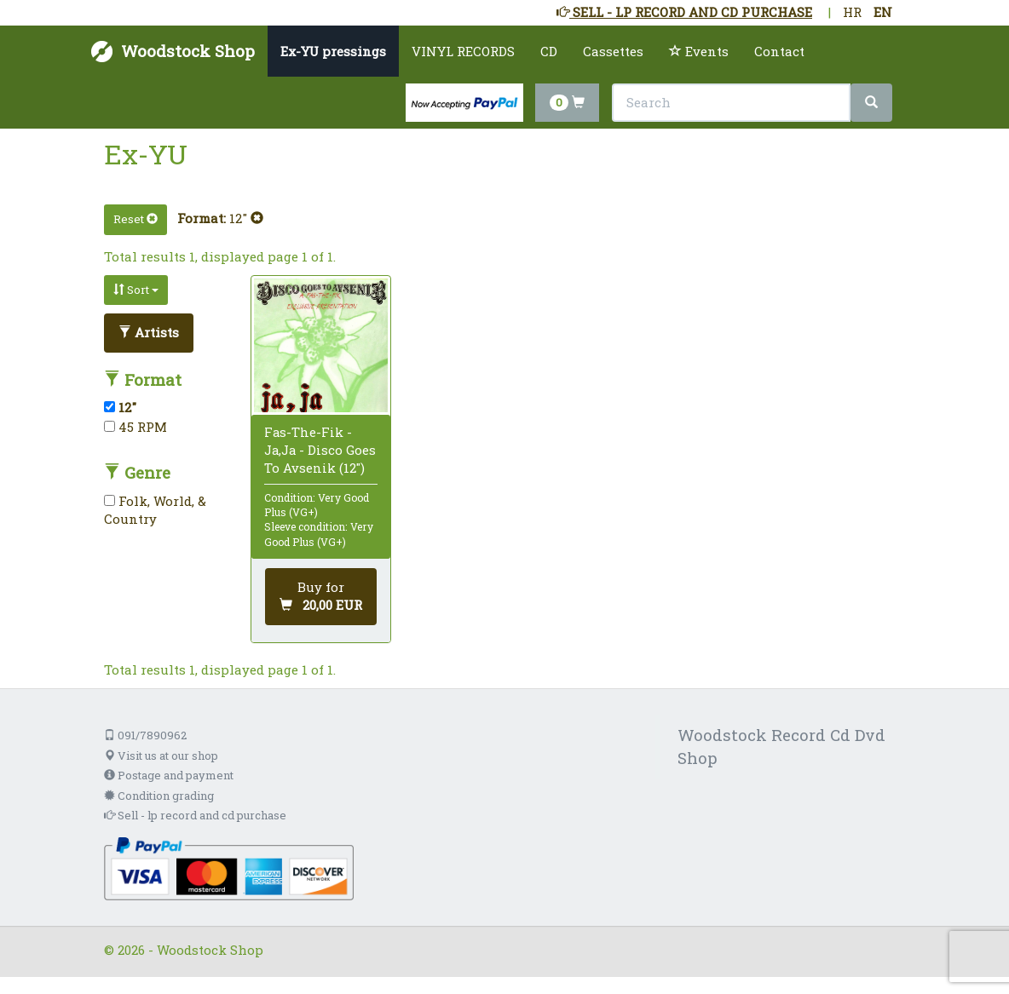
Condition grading (159, 795)
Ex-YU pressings (333, 51)
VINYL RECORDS (463, 51)
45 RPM (135, 426)
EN (883, 11)
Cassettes (613, 51)
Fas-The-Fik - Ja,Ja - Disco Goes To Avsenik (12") (320, 449)
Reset (135, 219)
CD (548, 51)
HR (852, 11)
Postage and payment (169, 775)
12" (246, 218)
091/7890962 (145, 735)
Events (699, 51)
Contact (779, 51)
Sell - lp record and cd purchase (195, 815)
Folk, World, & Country (155, 509)
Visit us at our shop (161, 755)
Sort (136, 289)
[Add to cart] (321, 596)
